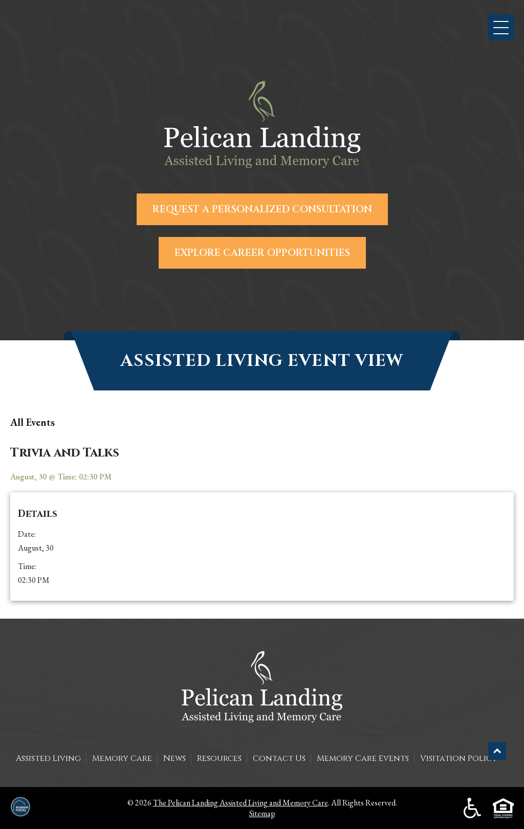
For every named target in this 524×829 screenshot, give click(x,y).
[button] (501, 27)
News (174, 758)
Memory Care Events (363, 758)
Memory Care (122, 758)
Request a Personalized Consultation (262, 209)
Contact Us (279, 758)
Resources (219, 758)
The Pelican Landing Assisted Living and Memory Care (240, 802)
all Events (32, 422)
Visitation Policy (458, 758)
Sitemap (262, 813)
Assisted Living (48, 758)
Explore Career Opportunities (262, 252)
